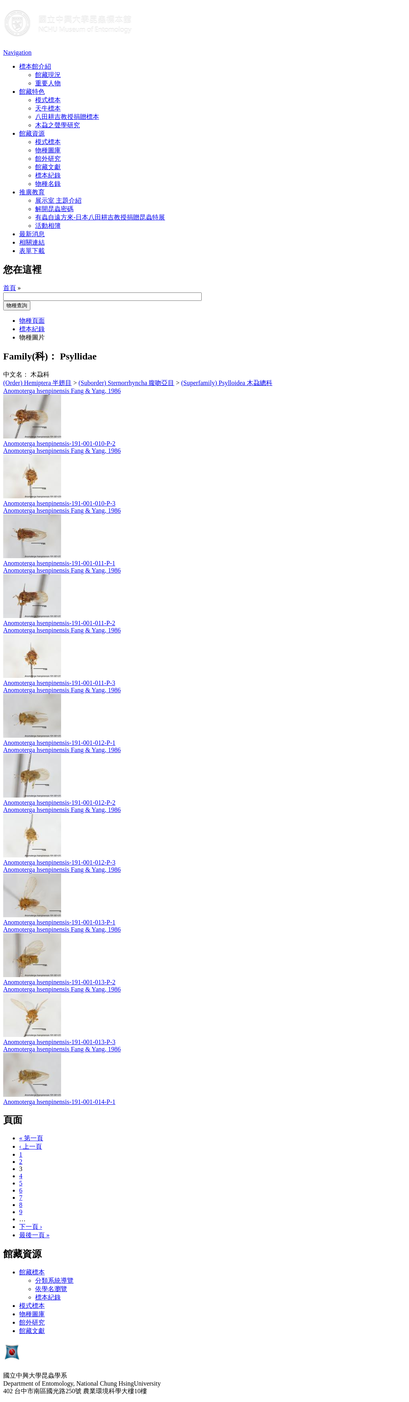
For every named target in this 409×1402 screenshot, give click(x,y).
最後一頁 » (34, 1235)
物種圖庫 (48, 150)
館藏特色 (32, 91)
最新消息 (32, 234)
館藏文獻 (48, 167)
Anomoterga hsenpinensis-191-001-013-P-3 (59, 1042)
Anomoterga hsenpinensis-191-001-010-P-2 (59, 443)
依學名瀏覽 (51, 1288)
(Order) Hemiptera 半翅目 (37, 382)
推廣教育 (32, 192)
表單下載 (32, 250)
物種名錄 (48, 183)
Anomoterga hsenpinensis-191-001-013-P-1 (59, 922)
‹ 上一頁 (30, 1146)
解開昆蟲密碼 (54, 208)
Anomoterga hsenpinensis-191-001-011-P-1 (59, 563)
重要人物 (48, 83)
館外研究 (48, 158)
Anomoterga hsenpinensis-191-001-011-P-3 (59, 682)
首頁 (9, 287)
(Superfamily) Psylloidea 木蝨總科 (226, 382)
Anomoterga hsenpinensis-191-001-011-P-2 (59, 623)
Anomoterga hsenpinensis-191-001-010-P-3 (59, 503)
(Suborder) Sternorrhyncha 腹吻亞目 (127, 382)
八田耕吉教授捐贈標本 (67, 116)
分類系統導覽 (54, 1280)
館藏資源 (32, 133)
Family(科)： (30, 356)
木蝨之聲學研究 (57, 125)
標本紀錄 (48, 175)
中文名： (16, 374)
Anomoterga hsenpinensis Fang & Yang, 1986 (62, 390)
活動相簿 (48, 225)
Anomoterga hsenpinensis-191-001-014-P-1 (59, 1101)
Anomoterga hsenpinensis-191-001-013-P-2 (59, 982)
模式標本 (48, 100)
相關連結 (32, 242)
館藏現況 (48, 74)
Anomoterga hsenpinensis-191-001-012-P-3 (59, 862)
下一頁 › (30, 1226)
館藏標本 (32, 1272)
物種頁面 (32, 320)
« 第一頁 (31, 1138)
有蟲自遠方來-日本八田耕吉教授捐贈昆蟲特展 (100, 217)
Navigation (17, 52)
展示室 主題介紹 (58, 200)
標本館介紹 (35, 66)
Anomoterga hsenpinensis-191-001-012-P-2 (59, 802)
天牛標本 (48, 108)
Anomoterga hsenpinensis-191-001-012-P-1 (59, 742)
